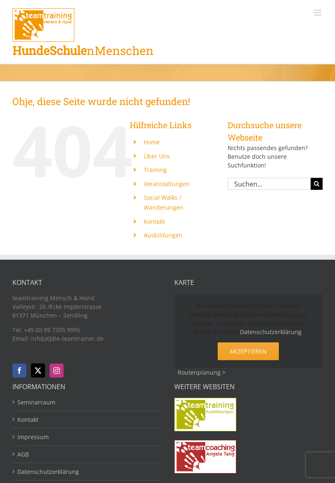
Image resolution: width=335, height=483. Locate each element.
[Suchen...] (269, 184)
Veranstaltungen (167, 184)
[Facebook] (19, 370)
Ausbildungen (163, 235)
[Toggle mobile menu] (318, 12)
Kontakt (154, 221)
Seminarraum (36, 402)
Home (152, 142)
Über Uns (157, 156)
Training (155, 170)
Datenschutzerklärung (271, 332)
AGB (23, 454)
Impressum (33, 437)
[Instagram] (57, 370)
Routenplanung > (202, 372)
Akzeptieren (248, 351)
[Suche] (317, 184)
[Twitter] (38, 370)
